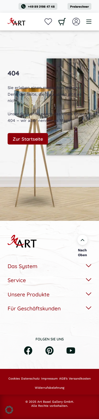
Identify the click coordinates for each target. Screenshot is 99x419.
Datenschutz (30, 379)
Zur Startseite (28, 138)
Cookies (14, 379)
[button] (9, 410)
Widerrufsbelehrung (49, 388)
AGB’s (63, 379)
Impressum (49, 379)
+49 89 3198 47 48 (38, 6)
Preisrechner (79, 6)
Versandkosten (80, 379)
